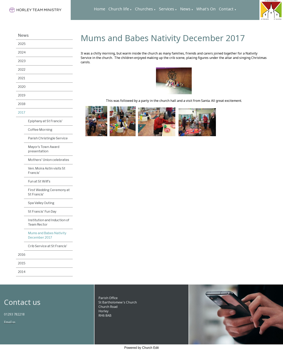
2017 (21, 112)
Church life (118, 9)
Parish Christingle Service (48, 138)
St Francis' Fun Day (42, 211)
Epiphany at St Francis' (45, 121)
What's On (206, 9)
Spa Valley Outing (41, 203)
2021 (21, 78)
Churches (144, 9)
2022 (21, 69)
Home (99, 9)
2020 (22, 87)
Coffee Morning (40, 130)
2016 (21, 255)
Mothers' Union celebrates (48, 160)
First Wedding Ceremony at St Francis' (49, 192)
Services (166, 9)
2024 (22, 52)
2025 (22, 44)
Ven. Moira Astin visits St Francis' (46, 171)
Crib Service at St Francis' (47, 246)
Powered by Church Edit (141, 347)
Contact (226, 9)
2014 (22, 272)
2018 (21, 104)
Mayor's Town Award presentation (43, 149)
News (185, 9)
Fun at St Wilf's (39, 181)
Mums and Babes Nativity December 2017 (47, 235)
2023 (22, 61)
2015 (21, 263)
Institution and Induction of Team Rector (48, 222)
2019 (21, 95)
